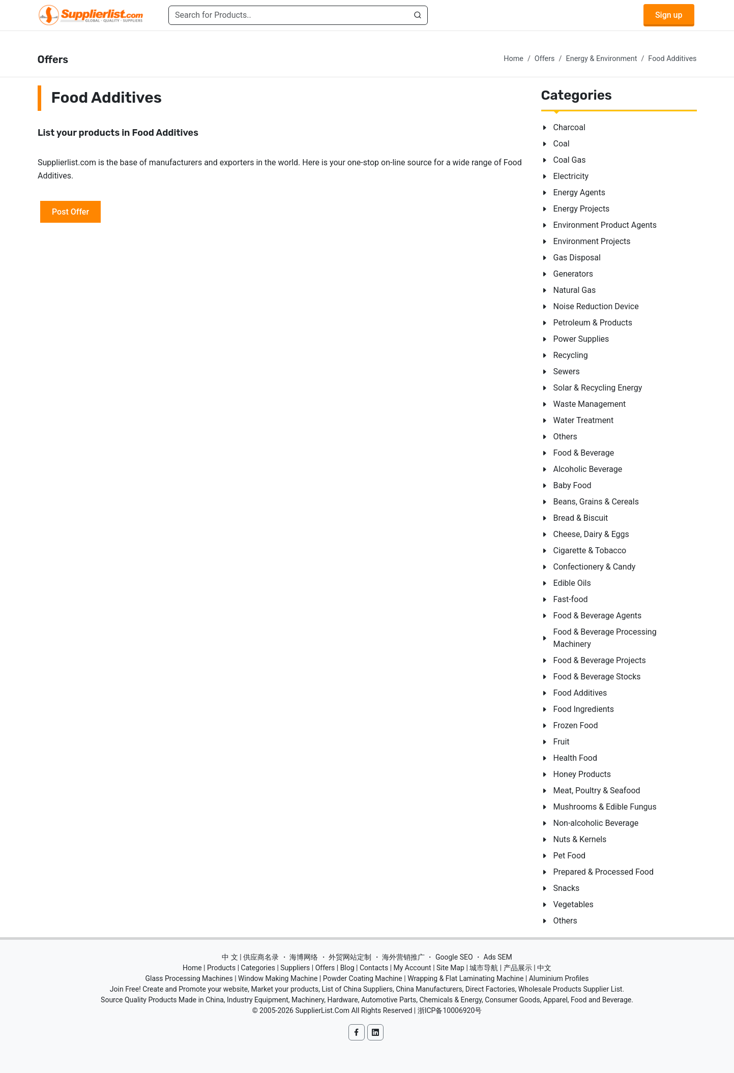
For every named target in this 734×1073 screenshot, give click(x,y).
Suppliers (295, 968)
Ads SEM (498, 957)
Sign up (669, 15)
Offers (545, 58)
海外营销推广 (403, 957)
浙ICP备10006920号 (450, 1010)
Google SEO (454, 957)
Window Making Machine (277, 978)
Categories (258, 968)
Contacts (374, 968)
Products (221, 968)
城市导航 (483, 968)
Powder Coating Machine (362, 978)
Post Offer (70, 211)
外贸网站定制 (350, 957)
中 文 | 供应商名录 (250, 957)
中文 (544, 968)
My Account (412, 968)
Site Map (450, 968)
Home (513, 58)
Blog (347, 968)
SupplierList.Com (322, 1010)
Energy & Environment (601, 58)
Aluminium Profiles (559, 978)
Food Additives (672, 58)
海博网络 (303, 957)
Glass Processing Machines (188, 978)
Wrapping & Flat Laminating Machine (465, 978)
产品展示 (518, 968)
